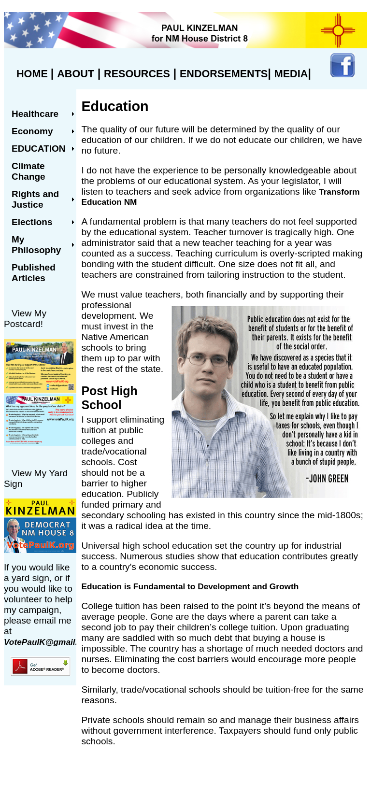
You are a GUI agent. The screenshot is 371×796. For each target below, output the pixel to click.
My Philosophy (36, 244)
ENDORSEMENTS (224, 74)
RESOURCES (137, 74)
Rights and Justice (35, 199)
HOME (33, 74)
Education (39, 148)
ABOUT (75, 74)
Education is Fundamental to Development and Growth (190, 586)
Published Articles (34, 272)
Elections (32, 222)
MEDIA (291, 74)
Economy (32, 131)
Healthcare (35, 114)
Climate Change (28, 171)
